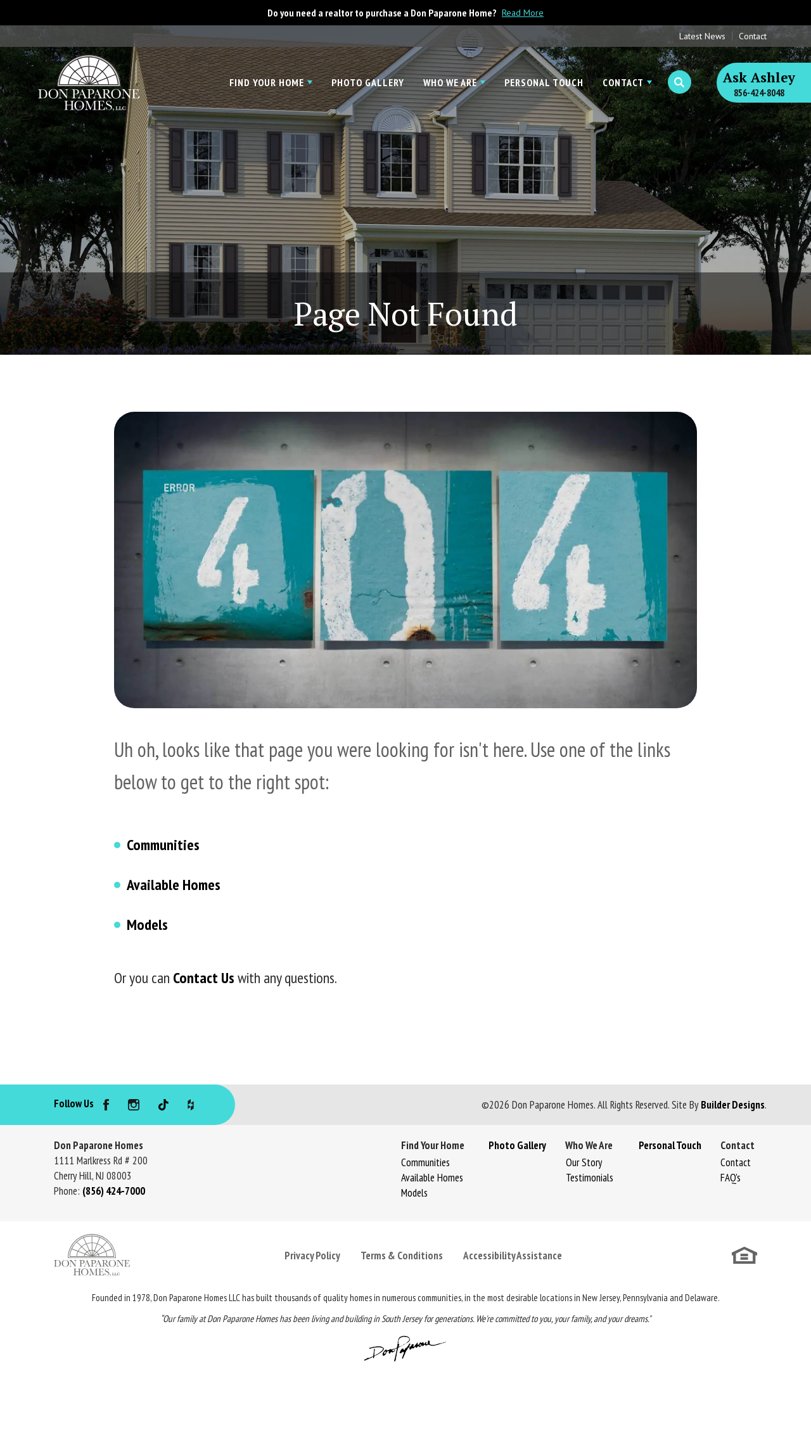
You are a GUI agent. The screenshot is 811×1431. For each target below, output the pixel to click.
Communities (163, 845)
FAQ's (730, 1178)
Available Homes (173, 884)
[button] (679, 82)
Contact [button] (623, 82)
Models (147, 924)
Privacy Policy (312, 1255)
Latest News (702, 36)
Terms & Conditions (402, 1255)
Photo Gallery (367, 82)
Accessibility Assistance (512, 1255)
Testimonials (589, 1178)
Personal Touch (544, 82)
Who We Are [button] (450, 82)
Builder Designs (733, 1105)
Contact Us (203, 978)
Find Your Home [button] (266, 82)
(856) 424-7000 (113, 1191)
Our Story (584, 1162)
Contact (753, 36)
